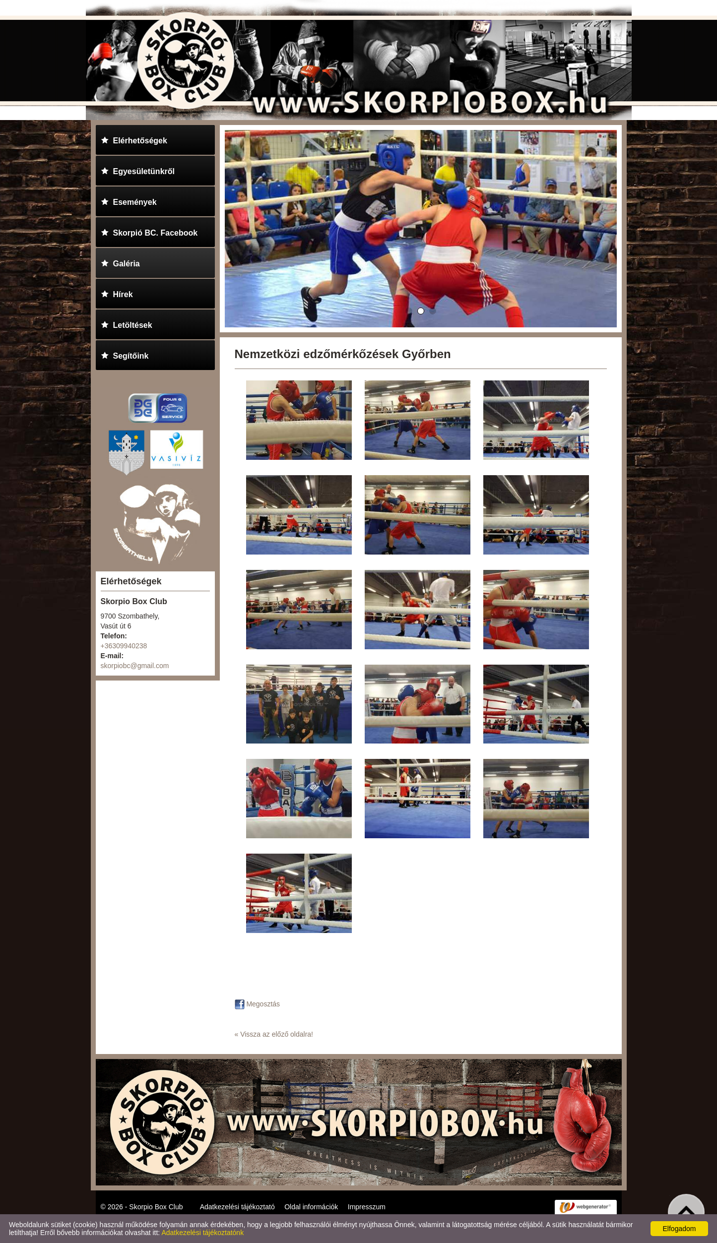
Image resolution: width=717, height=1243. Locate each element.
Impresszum (367, 1207)
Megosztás (257, 1004)
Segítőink (125, 354)
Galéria (120, 262)
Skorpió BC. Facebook (149, 231)
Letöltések (126, 323)
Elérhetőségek (134, 139)
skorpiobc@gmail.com (135, 666)
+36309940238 (124, 646)
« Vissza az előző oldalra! (274, 1034)
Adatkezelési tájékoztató (237, 1207)
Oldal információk (311, 1207)
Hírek (117, 293)
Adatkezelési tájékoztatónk (202, 1233)
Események (129, 200)
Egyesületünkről (138, 170)
